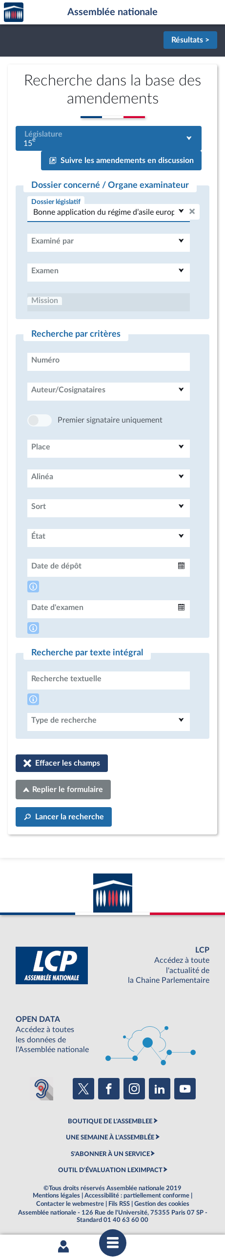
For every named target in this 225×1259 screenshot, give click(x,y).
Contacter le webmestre (70, 1204)
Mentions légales (56, 1195)
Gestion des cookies (161, 1204)
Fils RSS (119, 1204)
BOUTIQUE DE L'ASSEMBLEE (110, 1121)
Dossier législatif (56, 201)
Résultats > (190, 40)
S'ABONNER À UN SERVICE (110, 1154)
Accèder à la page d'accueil (13, 12)
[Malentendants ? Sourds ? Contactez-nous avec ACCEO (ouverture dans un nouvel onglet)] (41, 1088)
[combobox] (109, 138)
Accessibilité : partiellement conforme (136, 1195)
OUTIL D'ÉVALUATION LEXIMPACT (110, 1170)
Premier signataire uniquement (110, 420)
